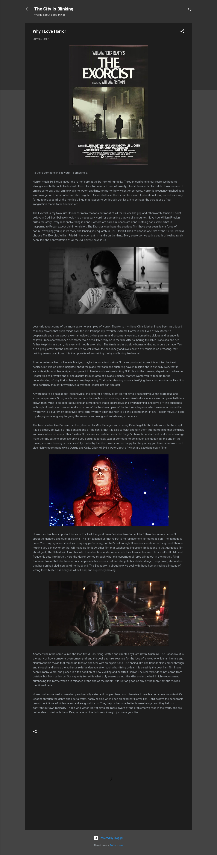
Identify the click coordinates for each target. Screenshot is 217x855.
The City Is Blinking (53, 9)
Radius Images (116, 845)
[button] (182, 32)
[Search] (189, 10)
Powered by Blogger (108, 838)
